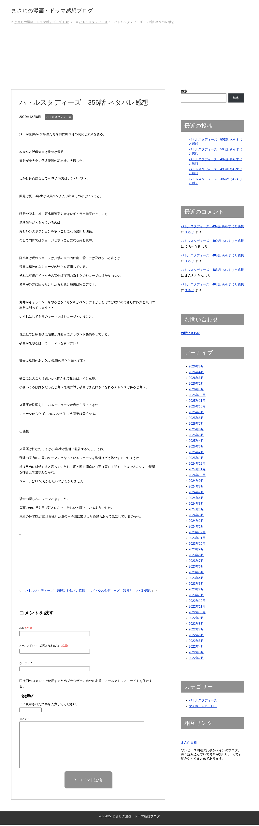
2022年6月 (196, 637)
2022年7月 (196, 631)
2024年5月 (196, 505)
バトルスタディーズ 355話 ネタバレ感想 (55, 592)
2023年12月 (197, 534)
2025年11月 (197, 402)
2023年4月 (196, 579)
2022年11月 (197, 608)
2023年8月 (196, 556)
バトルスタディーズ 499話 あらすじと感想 (212, 227)
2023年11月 (197, 539)
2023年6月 (196, 568)
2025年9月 (196, 414)
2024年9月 (196, 482)
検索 (184, 92)
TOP (41, 23)
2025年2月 (196, 454)
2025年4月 (196, 442)
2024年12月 (197, 465)
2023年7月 (196, 562)
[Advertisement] (129, 61)
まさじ (189, 233)
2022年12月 (197, 602)
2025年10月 (197, 408)
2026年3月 (196, 379)
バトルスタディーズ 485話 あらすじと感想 (212, 256)
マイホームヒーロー (203, 707)
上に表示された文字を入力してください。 (49, 705)
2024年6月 (196, 499)
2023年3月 (196, 585)
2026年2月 (196, 385)
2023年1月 (196, 597)
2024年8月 (196, 488)
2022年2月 (196, 659)
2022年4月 (196, 648)
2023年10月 (197, 545)
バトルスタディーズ (58, 118)
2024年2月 (196, 522)
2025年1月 (196, 459)
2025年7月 (196, 425)
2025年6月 (196, 431)
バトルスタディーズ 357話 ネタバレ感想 (121, 592)
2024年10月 (197, 476)
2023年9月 (196, 551)
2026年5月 (196, 368)
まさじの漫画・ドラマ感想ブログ (65, 11)
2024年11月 (197, 471)
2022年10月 (197, 614)
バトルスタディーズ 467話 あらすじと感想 (212, 285)
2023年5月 (196, 574)
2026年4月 (196, 374)
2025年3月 (196, 448)
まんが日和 (189, 744)
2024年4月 (196, 511)
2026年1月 (196, 391)
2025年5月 (196, 436)
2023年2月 (196, 591)
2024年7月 (196, 494)
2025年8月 (196, 419)
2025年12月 (197, 396)
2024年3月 (196, 516)
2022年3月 (196, 654)
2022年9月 (196, 619)
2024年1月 (196, 528)
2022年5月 (196, 642)
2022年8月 (196, 625)
